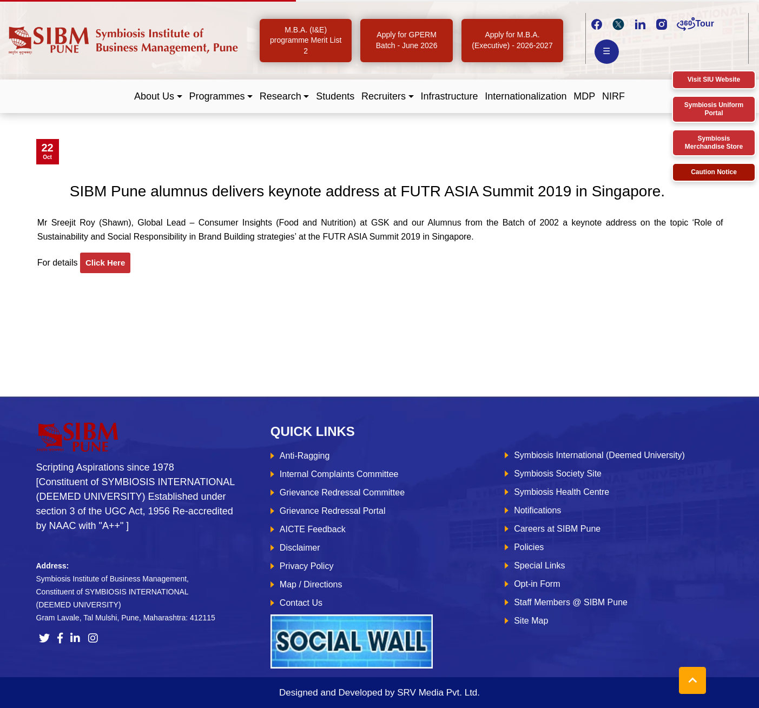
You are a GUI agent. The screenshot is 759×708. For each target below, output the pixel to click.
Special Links (539, 565)
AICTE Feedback (313, 529)
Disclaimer (300, 547)
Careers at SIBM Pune (557, 528)
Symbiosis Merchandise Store (714, 142)
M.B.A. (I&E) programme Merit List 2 (305, 40)
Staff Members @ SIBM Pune (571, 602)
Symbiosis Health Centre (561, 492)
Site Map (531, 620)
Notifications (537, 510)
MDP (584, 96)
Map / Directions (311, 584)
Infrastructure (449, 96)
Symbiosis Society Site (558, 473)
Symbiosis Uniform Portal (713, 109)
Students (335, 96)
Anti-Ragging (305, 455)
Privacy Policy (307, 566)
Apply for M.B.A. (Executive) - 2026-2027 (512, 40)
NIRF (613, 96)
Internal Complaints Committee (339, 474)
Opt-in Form (537, 583)
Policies (529, 547)
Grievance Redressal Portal (333, 510)
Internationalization (525, 96)
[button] (158, 96)
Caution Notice (714, 172)
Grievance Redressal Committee (342, 492)
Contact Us (301, 602)
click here (105, 262)
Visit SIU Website (714, 79)
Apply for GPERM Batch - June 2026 (407, 40)
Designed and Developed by (379, 692)
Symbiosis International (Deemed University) (599, 455)
